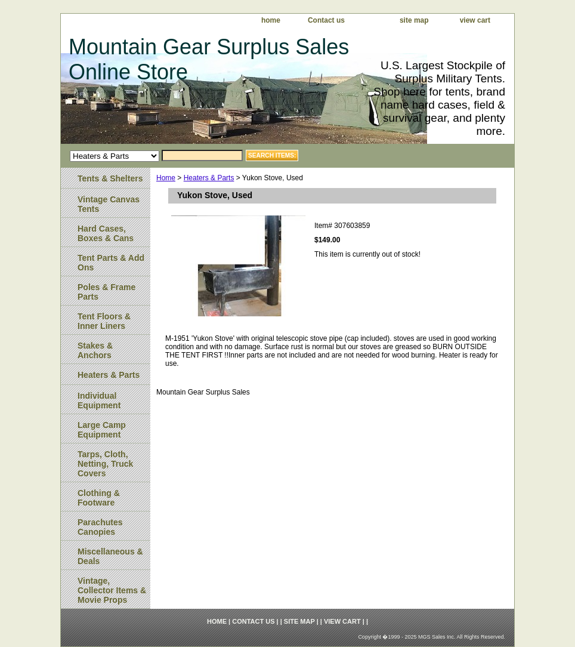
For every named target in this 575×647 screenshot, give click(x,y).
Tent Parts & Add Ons (111, 262)
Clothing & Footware (99, 497)
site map (414, 20)
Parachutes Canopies (100, 527)
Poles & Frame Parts (106, 291)
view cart (475, 20)
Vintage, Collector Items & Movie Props (112, 590)
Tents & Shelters (110, 178)
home (270, 20)
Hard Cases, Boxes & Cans (106, 233)
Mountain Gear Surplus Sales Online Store (209, 59)
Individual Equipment (99, 400)
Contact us (326, 20)
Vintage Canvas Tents (109, 204)
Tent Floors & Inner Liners (104, 321)
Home (165, 178)
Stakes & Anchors (95, 350)
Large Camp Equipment (102, 429)
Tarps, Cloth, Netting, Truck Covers (105, 463)
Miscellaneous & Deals (110, 556)
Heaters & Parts (209, 178)
